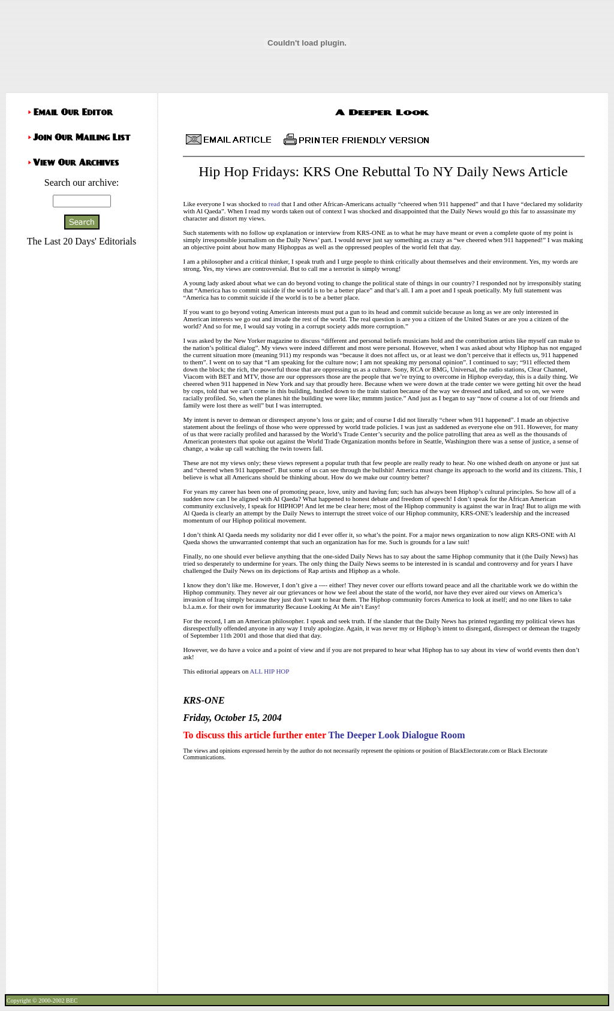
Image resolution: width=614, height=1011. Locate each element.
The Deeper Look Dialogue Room (396, 735)
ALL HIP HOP (270, 671)
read (274, 203)
